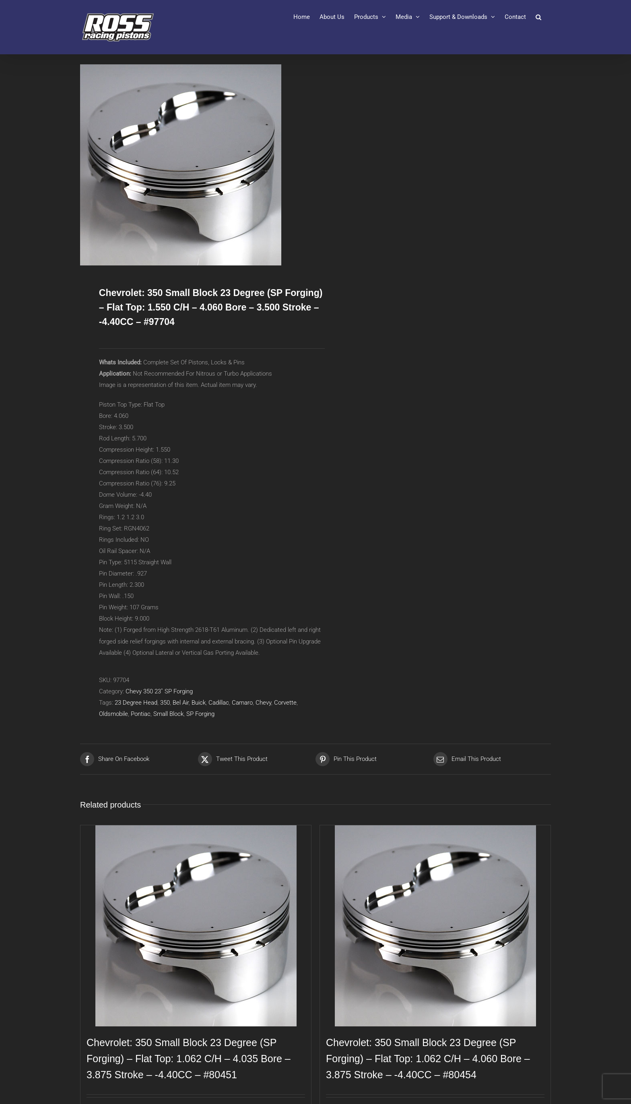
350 (165, 702)
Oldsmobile (113, 713)
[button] (538, 17)
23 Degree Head (136, 702)
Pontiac (141, 713)
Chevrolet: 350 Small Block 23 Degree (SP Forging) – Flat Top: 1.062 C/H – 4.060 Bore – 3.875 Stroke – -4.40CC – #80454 (428, 1058)
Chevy (263, 702)
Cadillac (218, 702)
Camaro (242, 702)
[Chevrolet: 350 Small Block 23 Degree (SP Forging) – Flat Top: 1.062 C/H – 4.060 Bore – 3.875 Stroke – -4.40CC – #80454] (435, 925)
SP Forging (200, 713)
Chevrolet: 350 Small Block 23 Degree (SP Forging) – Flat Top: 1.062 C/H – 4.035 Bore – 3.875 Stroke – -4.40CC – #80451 (189, 1058)
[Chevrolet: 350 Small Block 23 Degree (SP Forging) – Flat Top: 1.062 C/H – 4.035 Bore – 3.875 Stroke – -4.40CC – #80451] (195, 925)
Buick (199, 702)
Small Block (168, 713)
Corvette (285, 702)
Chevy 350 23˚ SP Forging (159, 691)
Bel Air (181, 702)
